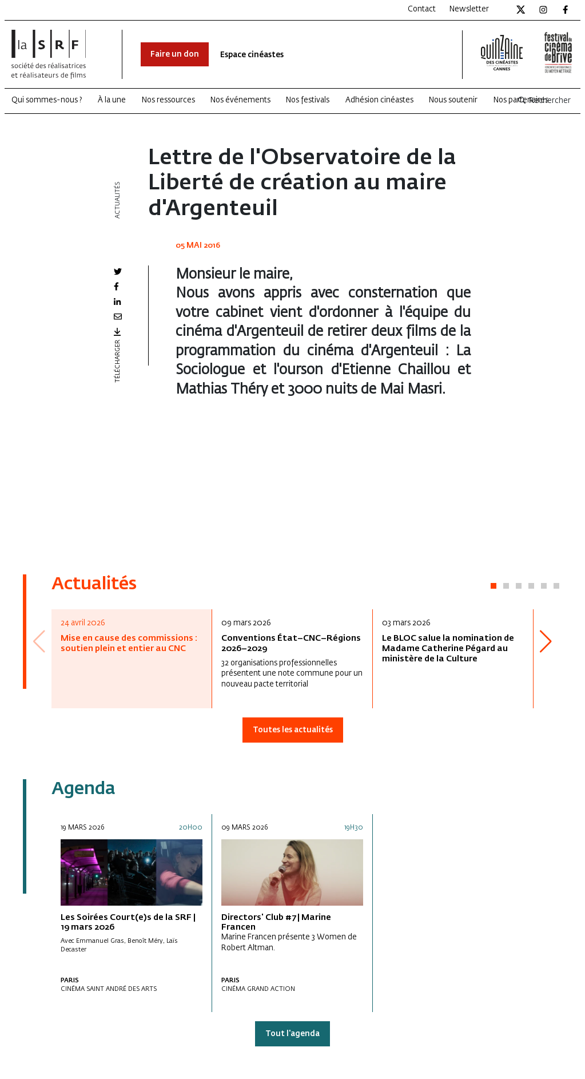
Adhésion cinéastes (379, 100)
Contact (422, 9)
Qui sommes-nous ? (46, 100)
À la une (112, 100)
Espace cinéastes (252, 55)
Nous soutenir (453, 100)
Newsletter (469, 9)
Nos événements (240, 100)
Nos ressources (168, 100)
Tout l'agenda (292, 1034)
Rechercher (544, 101)
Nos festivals (307, 100)
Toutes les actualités (293, 730)
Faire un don (174, 54)
